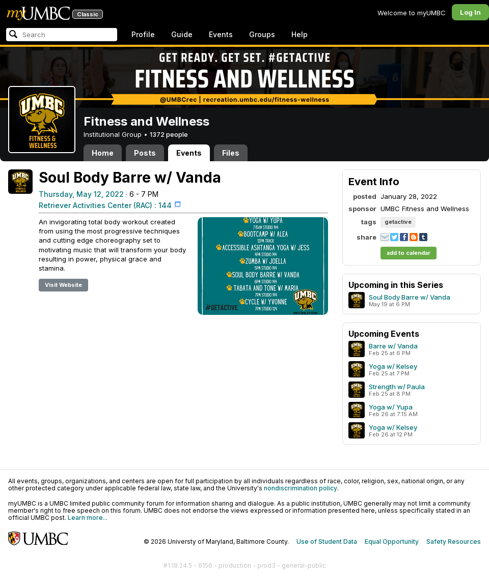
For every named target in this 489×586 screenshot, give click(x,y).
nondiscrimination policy (300, 488)
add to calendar (408, 252)
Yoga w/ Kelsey (393, 366)
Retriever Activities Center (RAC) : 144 (105, 205)
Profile (143, 34)
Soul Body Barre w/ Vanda (409, 297)
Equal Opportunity (392, 541)
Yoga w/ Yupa (391, 407)
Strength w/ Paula (397, 387)
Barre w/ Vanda (393, 346)
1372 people (169, 134)
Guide (182, 34)
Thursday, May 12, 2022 (81, 194)
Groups (262, 34)
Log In (470, 12)
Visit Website (63, 284)
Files (230, 153)
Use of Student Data (326, 541)
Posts (145, 153)
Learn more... (87, 517)
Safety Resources (453, 541)
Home (103, 153)
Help (299, 34)
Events (221, 34)
